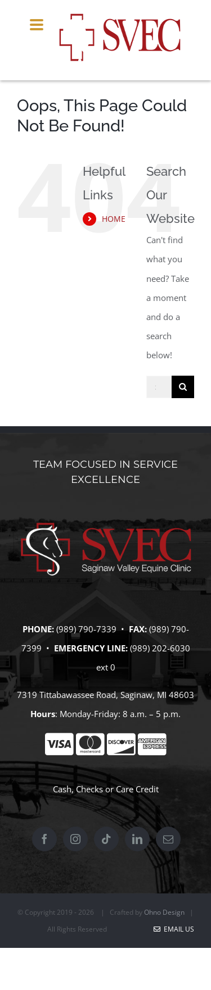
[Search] (183, 387)
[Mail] (168, 839)
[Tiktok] (106, 839)
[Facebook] (44, 839)
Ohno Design (164, 912)
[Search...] (159, 387)
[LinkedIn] (137, 839)
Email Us (174, 929)
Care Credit (137, 789)
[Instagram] (75, 839)
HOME (113, 218)
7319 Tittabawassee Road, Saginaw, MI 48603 (105, 694)
